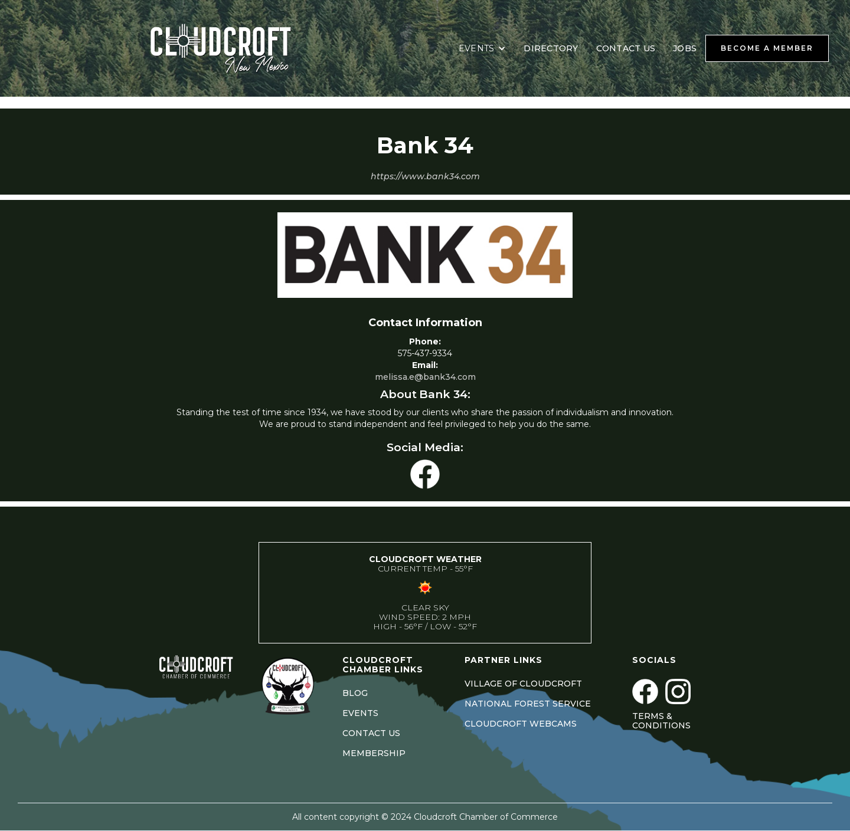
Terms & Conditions (661, 720)
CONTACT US (626, 48)
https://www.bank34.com (425, 176)
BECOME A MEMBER (767, 48)
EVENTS (360, 713)
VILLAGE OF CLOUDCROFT (523, 683)
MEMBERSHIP (374, 753)
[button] (482, 48)
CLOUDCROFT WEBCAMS (521, 723)
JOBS (685, 48)
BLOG (355, 693)
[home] (235, 48)
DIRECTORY (551, 48)
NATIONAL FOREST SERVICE (528, 703)
